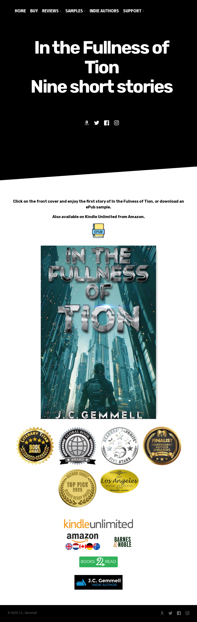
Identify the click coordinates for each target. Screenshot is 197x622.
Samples (74, 10)
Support (132, 10)
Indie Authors (104, 10)
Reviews (50, 10)
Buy (34, 10)
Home (20, 10)
